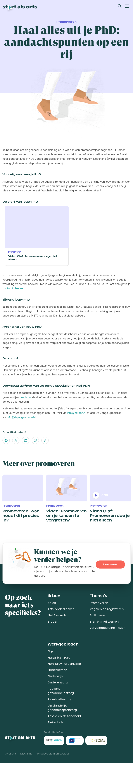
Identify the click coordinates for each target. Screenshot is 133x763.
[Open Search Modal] (119, 6)
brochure (25, 397)
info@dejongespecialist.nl (23, 417)
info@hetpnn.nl (76, 412)
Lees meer (110, 564)
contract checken (13, 288)
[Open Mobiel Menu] (127, 6)
